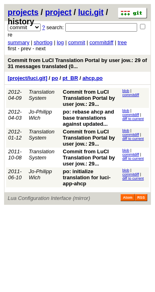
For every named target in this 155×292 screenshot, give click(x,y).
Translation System (41, 95)
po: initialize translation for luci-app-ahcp (87, 177)
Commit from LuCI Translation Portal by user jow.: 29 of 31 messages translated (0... (77, 63)
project (58, 12)
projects (23, 12)
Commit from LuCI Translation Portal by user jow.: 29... (89, 98)
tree (122, 42)
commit (76, 42)
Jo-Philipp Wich (40, 115)
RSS (141, 197)
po (55, 78)
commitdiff (101, 42)
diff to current (133, 119)
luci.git (90, 12)
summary (18, 42)
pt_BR (70, 78)
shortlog (43, 42)
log (60, 42)
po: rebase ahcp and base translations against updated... (88, 118)
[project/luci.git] (27, 78)
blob (125, 91)
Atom (127, 197)
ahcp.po (92, 78)
